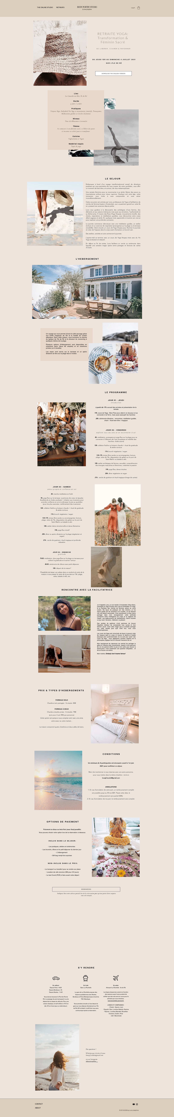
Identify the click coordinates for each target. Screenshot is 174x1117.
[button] (138, 7)
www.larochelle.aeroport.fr (116, 1001)
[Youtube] (134, 1104)
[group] (86, 902)
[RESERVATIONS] (86, 889)
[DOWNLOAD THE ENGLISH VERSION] (113, 73)
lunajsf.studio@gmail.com (111, 778)
